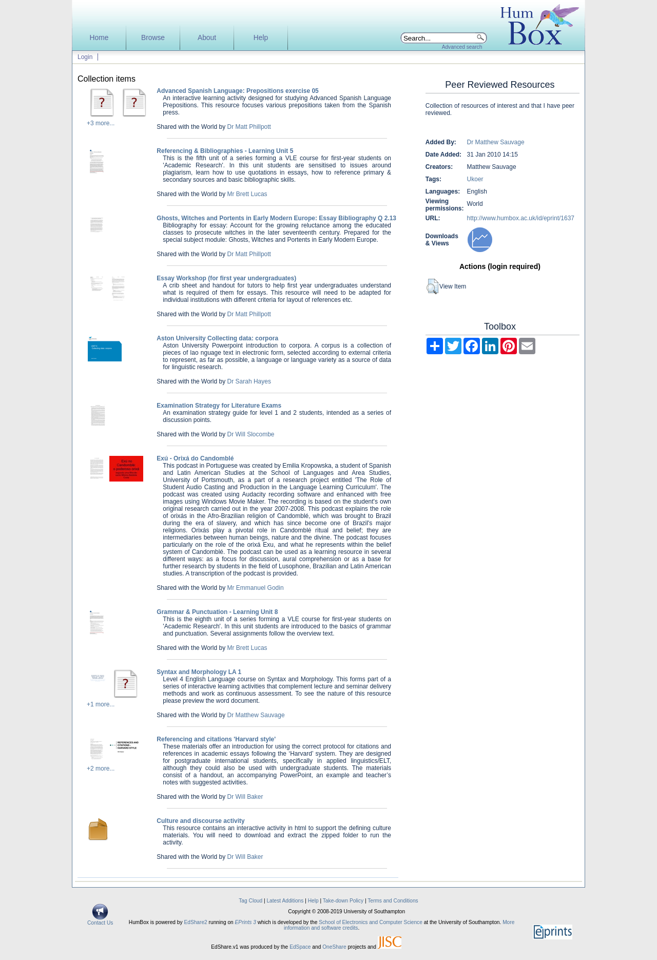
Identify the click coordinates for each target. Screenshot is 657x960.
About (207, 38)
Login (85, 57)
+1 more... (100, 704)
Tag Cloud (250, 901)
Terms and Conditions (393, 901)
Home (99, 38)
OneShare (334, 947)
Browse (153, 38)
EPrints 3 (245, 922)
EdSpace (300, 947)
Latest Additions (284, 901)
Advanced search (462, 47)
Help (261, 38)
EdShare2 (195, 922)
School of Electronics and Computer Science (370, 922)
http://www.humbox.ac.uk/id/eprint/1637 (520, 218)
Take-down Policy (343, 901)
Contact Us (100, 920)
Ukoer (475, 179)
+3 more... (100, 123)
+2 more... (100, 768)
